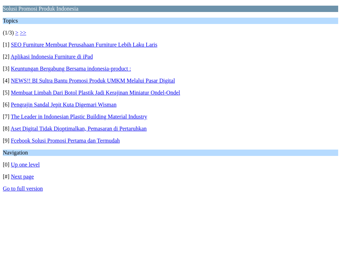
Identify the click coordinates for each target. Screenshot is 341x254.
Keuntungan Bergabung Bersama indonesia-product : (71, 69)
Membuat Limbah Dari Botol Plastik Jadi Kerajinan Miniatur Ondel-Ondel (95, 93)
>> (23, 33)
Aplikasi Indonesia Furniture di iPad (52, 57)
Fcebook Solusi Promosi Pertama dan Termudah (65, 141)
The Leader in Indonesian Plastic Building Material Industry (79, 117)
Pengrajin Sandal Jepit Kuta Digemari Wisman (64, 105)
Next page (22, 177)
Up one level (25, 165)
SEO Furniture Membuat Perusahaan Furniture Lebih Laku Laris (84, 45)
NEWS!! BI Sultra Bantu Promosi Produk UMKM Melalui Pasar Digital (93, 81)
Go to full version (23, 189)
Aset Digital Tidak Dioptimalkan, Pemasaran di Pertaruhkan (79, 129)
